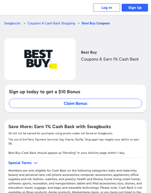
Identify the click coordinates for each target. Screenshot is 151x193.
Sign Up (135, 7)
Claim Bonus (75, 103)
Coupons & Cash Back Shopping (51, 23)
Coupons (96, 23)
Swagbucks (12, 23)
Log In (106, 7)
